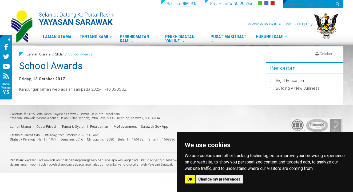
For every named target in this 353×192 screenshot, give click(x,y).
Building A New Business (298, 88)
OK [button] (189, 179)
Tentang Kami (96, 36)
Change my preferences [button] (219, 179)
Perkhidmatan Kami (134, 39)
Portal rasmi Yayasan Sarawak (56, 114)
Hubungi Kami (271, 36)
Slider (59, 54)
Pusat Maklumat (228, 38)
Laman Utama (57, 36)
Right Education (290, 80)
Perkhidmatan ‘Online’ (180, 39)
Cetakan (324, 54)
